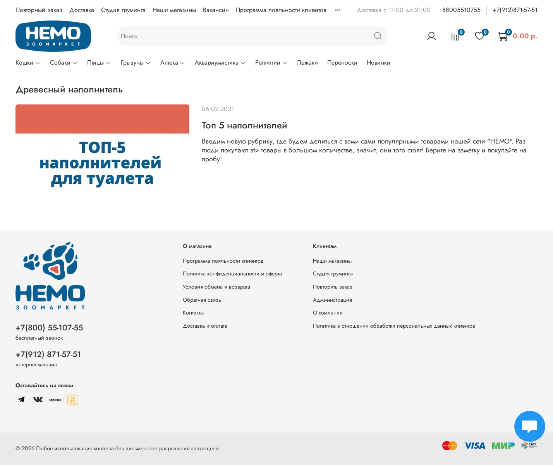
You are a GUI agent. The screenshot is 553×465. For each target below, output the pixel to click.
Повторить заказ (332, 287)
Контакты (193, 312)
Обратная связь (202, 300)
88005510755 (461, 9)
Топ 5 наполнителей (244, 125)
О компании (328, 312)
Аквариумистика (220, 62)
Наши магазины (174, 9)
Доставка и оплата (205, 326)
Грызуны (136, 62)
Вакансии (216, 9)
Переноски (342, 62)
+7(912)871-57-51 (515, 9)
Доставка (81, 9)
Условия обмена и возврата (216, 287)
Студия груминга (123, 9)
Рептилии (271, 62)
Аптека (172, 62)
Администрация (332, 300)
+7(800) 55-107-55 (49, 327)
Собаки (64, 62)
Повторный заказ (38, 9)
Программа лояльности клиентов (281, 9)
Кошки (28, 62)
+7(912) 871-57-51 (48, 354)
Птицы (99, 62)
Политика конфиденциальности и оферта (232, 273)
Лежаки (307, 62)
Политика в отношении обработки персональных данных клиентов (394, 326)
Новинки (378, 62)
